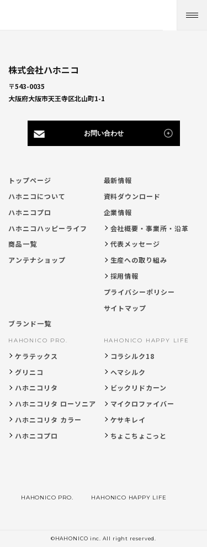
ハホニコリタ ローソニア (55, 403)
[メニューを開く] (192, 15)
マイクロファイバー (142, 403)
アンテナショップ (37, 259)
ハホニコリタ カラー (48, 419)
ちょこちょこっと (138, 435)
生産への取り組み (139, 259)
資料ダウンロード (132, 196)
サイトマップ (125, 307)
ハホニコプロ (29, 212)
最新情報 (118, 180)
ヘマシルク (128, 372)
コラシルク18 (132, 356)
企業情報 (118, 212)
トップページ (29, 180)
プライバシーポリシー (140, 291)
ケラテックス (36, 356)
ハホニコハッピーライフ (47, 228)
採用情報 (124, 275)
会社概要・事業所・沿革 (149, 228)
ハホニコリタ (36, 387)
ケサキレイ (128, 419)
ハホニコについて (37, 196)
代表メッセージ (135, 243)
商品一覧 (22, 243)
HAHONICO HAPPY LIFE (146, 340)
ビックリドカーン (138, 387)
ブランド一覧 (29, 323)
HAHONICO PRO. (37, 340)
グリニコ (29, 372)
